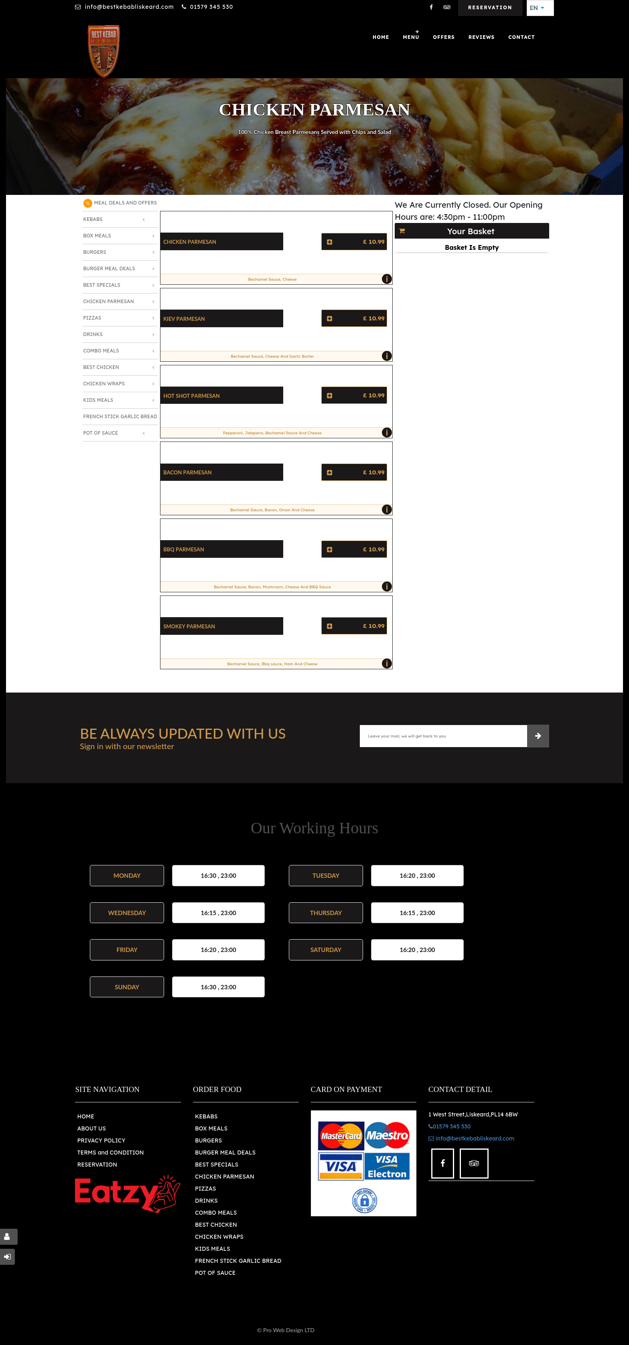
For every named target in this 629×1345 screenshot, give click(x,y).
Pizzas (92, 318)
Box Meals (97, 236)
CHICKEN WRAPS (219, 1236)
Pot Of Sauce (100, 433)
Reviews (482, 37)
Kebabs (92, 219)
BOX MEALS (211, 1128)
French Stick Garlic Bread (120, 416)
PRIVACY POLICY (101, 1140)
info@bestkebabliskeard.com (129, 6)
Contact (521, 37)
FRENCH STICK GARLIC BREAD (238, 1260)
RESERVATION (97, 1164)
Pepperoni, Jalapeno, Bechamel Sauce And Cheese (305, 432)
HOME (85, 1116)
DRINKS (206, 1200)
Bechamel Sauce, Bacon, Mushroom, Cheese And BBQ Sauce (301, 586)
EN (537, 8)
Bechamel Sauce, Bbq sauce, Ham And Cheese (307, 663)
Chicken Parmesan (108, 301)
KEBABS (206, 1116)
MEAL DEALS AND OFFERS (120, 203)
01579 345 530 (211, 6)
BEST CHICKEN (216, 1224)
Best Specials (101, 285)
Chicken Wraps (104, 384)
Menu (411, 37)
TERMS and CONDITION (110, 1152)
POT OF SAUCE (215, 1272)
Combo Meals (101, 351)
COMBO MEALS (216, 1212)
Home (381, 37)
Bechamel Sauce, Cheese (318, 279)
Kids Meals (98, 400)
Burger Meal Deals (109, 268)
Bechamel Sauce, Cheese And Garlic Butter (309, 356)
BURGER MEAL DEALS (225, 1152)
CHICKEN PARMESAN (224, 1176)
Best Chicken (101, 367)
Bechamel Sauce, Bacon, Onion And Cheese (309, 509)
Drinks (93, 334)
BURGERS (208, 1140)
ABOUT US (91, 1128)
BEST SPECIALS (216, 1164)
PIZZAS (205, 1188)
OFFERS (444, 37)
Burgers (94, 252)
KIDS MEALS (212, 1248)
